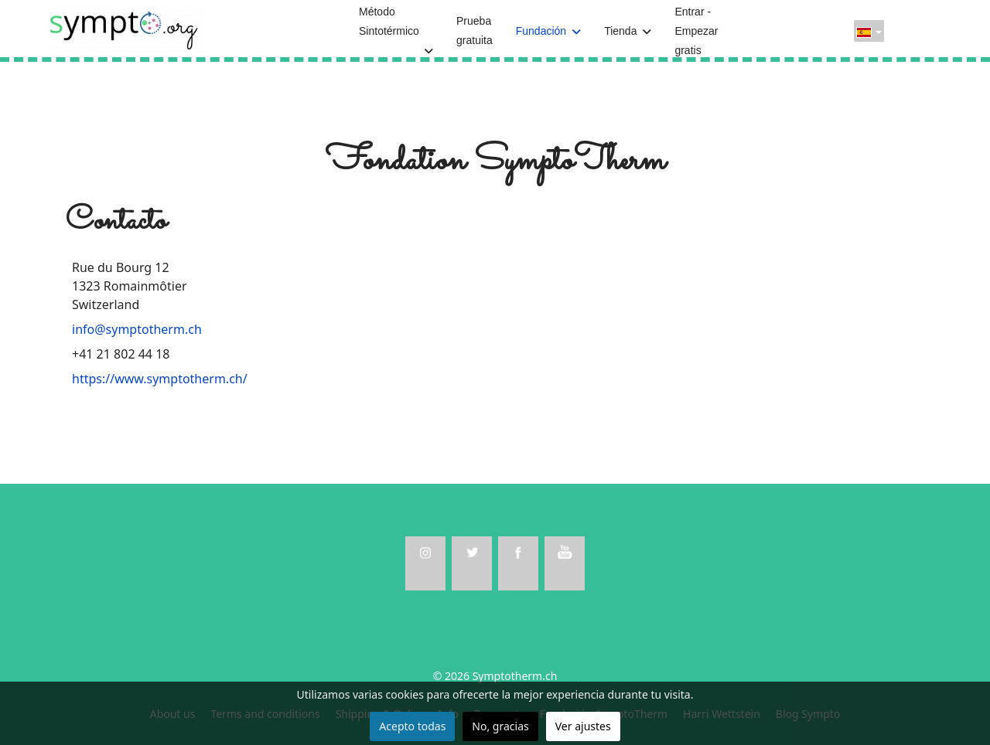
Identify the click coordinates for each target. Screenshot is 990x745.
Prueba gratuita (474, 30)
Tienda (620, 31)
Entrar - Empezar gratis (696, 30)
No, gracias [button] (500, 726)
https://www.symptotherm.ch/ (160, 378)
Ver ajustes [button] (583, 726)
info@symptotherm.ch (137, 329)
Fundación (541, 31)
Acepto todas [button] (412, 726)
